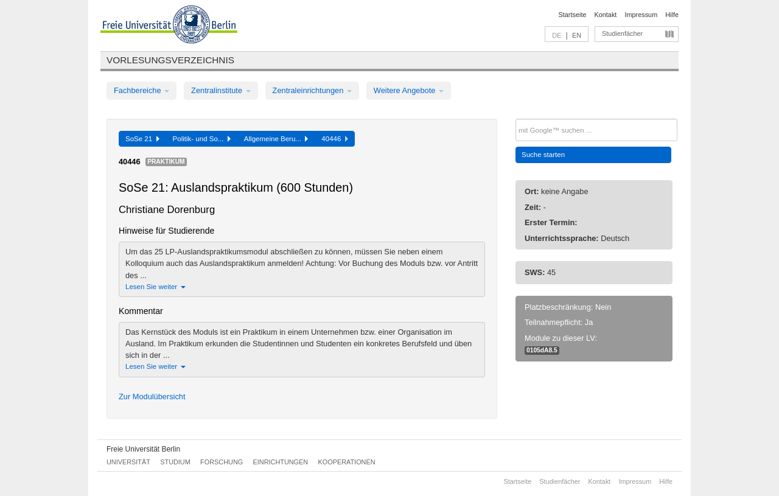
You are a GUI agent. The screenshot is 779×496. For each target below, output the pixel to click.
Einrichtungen (281, 462)
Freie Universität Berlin (143, 449)
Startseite (573, 14)
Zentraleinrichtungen (312, 90)
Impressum (640, 14)
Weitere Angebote (409, 90)
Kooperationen (347, 462)
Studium (175, 462)
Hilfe (672, 14)
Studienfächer (622, 33)
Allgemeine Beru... (276, 138)
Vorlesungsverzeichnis (170, 60)
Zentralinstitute (221, 90)
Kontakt (606, 14)
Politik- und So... (202, 138)
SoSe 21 (142, 138)
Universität (128, 462)
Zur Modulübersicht (152, 396)
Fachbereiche (141, 90)
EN (576, 35)
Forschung (221, 462)
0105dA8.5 (541, 350)
